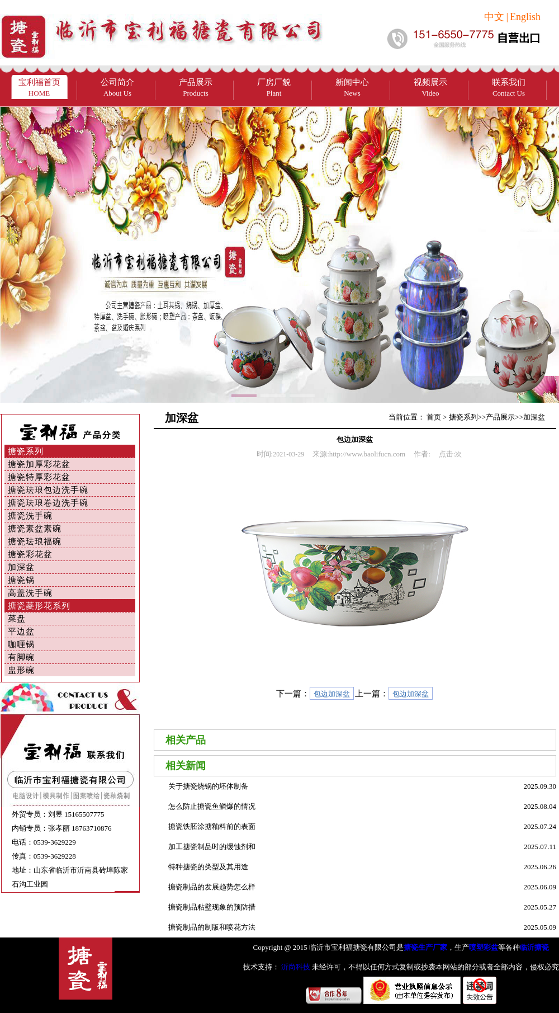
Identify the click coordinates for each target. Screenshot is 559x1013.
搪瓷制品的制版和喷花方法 (211, 927)
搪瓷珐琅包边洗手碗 (48, 490)
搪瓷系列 (26, 451)
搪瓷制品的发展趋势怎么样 (211, 887)
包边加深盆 (332, 694)
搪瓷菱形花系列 (39, 605)
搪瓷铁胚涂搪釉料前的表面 (211, 826)
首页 (434, 417)
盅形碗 (21, 670)
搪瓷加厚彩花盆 (39, 464)
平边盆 (21, 631)
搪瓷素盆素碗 (34, 528)
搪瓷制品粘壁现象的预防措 (211, 907)
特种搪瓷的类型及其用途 (208, 867)
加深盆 (21, 567)
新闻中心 (352, 87)
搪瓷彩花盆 (30, 554)
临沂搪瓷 (534, 947)
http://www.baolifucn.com (367, 454)
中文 (494, 16)
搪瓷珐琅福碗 (34, 541)
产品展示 (195, 87)
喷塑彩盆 (483, 947)
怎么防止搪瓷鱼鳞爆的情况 (211, 806)
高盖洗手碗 (30, 592)
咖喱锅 (21, 644)
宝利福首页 (39, 87)
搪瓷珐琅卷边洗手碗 (48, 502)
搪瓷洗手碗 (30, 515)
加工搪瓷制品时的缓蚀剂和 (211, 846)
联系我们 (508, 87)
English (525, 16)
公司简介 (117, 87)
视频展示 (430, 87)
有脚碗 (21, 657)
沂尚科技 (295, 967)
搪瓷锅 (21, 580)
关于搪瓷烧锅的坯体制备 (208, 786)
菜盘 (17, 618)
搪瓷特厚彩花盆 (39, 477)
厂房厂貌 (274, 87)
